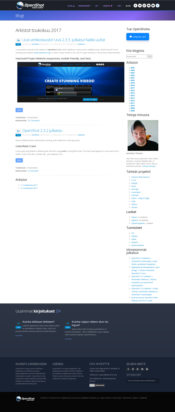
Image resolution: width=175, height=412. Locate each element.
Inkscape (135, 189)
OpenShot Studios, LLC (90, 398)
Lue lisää (19, 335)
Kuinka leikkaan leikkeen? (38, 321)
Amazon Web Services (140, 177)
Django (134, 183)
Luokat (131, 212)
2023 (133, 73)
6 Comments (33, 171)
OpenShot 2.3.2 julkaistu (42, 130)
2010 (133, 105)
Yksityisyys (127, 398)
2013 (133, 98)
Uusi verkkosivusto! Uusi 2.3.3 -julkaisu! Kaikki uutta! (63, 39)
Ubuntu (134, 207)
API (96, 6)
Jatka (19, 110)
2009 (133, 108)
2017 (133, 88)
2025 (133, 67)
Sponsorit (133, 375)
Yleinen (134, 217)
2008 (133, 110)
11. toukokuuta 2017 (29, 185)
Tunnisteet (134, 227)
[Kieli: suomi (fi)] (157, 5)
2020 (133, 80)
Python (134, 204)
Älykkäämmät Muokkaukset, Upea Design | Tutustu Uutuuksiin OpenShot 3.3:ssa (145, 270)
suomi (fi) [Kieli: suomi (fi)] (143, 398)
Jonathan (35, 44)
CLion (133, 180)
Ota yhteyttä (99, 364)
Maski (133, 239)
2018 (133, 85)
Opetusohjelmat (138, 223)
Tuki (119, 6)
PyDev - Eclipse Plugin (140, 198)
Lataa (71, 6)
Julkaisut (81, 44)
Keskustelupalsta (109, 378)
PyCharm (135, 195)
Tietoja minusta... (149, 166)
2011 (133, 103)
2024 (133, 70)
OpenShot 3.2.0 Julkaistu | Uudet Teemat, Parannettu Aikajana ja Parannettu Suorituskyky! (144, 291)
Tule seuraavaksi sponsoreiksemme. (141, 381)
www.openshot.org (42, 52)
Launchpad (135, 192)
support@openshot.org (108, 375)
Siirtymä (134, 242)
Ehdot (135, 398)
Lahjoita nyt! (138, 36)
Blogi (128, 6)
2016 (133, 90)
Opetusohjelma (137, 245)
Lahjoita (107, 6)
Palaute (134, 236)
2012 (133, 100)
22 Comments (34, 120)
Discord (92, 381)
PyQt (133, 201)
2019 (133, 83)
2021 (133, 78)
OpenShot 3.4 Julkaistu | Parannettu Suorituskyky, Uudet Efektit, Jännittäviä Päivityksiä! (144, 261)
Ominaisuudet (84, 6)
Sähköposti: (97, 378)
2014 (133, 95)
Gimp (133, 186)
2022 (133, 75)
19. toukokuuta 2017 (29, 188)
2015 (133, 93)
